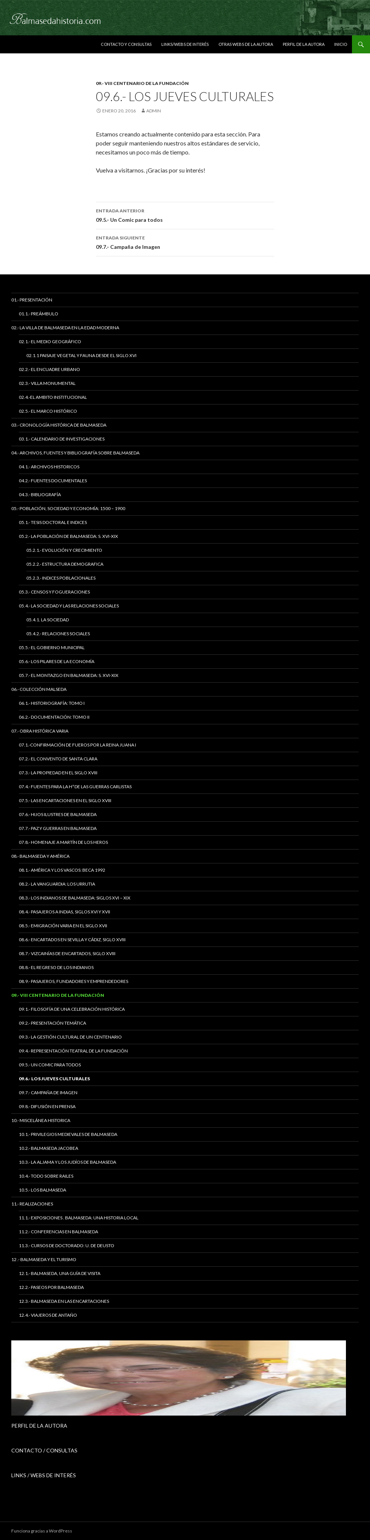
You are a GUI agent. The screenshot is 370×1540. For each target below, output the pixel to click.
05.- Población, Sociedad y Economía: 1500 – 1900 (68, 508)
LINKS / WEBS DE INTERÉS (43, 1475)
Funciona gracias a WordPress (41, 1531)
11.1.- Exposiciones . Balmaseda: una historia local (78, 1217)
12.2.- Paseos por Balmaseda (51, 1287)
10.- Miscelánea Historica (40, 1120)
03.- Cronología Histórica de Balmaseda (58, 425)
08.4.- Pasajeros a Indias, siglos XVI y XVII (64, 912)
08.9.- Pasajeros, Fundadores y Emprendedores (73, 981)
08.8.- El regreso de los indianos (56, 967)
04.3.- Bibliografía (40, 494)
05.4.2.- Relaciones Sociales (58, 633)
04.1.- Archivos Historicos (49, 466)
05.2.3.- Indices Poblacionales (61, 578)
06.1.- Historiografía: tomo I (52, 703)
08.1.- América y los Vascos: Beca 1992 (62, 870)
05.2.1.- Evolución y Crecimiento (64, 550)
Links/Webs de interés (185, 44)
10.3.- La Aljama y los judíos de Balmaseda (67, 1162)
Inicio (340, 44)
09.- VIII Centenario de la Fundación (142, 83)
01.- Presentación (31, 300)
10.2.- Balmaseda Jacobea (48, 1148)
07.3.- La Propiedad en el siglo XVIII (58, 772)
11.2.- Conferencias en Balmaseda (58, 1231)
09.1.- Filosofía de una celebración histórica (72, 1009)
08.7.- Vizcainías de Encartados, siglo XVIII (67, 953)
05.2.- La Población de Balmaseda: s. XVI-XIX (68, 536)
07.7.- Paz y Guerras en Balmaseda (58, 828)
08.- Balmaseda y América (40, 856)
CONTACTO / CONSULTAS (44, 1450)
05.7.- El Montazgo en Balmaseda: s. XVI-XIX (68, 675)
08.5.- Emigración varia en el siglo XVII (63, 925)
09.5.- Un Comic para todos (185, 214)
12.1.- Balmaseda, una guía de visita (59, 1273)
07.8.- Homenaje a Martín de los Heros (63, 842)
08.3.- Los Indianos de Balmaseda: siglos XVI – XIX (74, 898)
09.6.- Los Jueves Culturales (54, 1078)
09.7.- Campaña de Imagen (185, 241)
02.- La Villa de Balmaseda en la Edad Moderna (65, 327)
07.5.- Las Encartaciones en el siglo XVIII (65, 800)
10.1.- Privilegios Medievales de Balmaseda (68, 1134)
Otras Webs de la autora (245, 44)
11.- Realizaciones (32, 1204)
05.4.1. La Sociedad (47, 619)
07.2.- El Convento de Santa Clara (58, 759)
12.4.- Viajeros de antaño (48, 1315)
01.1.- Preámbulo (38, 313)
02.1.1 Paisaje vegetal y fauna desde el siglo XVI (81, 355)
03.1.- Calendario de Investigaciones (62, 439)
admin (153, 111)
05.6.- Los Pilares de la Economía (56, 661)
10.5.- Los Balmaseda (42, 1190)
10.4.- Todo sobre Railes (46, 1176)
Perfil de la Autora (304, 44)
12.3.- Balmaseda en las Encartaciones (64, 1301)
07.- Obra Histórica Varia (39, 731)
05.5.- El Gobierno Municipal (52, 647)
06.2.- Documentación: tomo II (54, 717)
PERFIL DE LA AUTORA (39, 1425)
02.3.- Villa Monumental (47, 383)
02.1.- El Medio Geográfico (50, 341)
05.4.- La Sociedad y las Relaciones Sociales (69, 606)
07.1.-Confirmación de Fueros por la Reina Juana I (77, 745)
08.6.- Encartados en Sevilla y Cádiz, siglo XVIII (72, 939)
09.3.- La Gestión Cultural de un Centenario (70, 1037)
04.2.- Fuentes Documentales (53, 480)
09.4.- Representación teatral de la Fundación (73, 1051)
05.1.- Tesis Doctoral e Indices (53, 522)
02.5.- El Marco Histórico (48, 411)
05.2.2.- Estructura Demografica (64, 564)
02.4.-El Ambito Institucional (53, 397)
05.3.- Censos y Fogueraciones (54, 592)
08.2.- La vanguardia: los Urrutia (57, 884)
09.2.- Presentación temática (52, 1023)
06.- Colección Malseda (39, 689)
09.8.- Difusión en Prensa (47, 1106)
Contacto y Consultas (126, 44)
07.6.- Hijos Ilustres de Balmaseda (58, 814)
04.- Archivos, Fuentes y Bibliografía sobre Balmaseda (75, 453)
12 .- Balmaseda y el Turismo (43, 1259)
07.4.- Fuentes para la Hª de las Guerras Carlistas (75, 786)
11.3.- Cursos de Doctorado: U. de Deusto (66, 1245)
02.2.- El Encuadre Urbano (49, 369)
